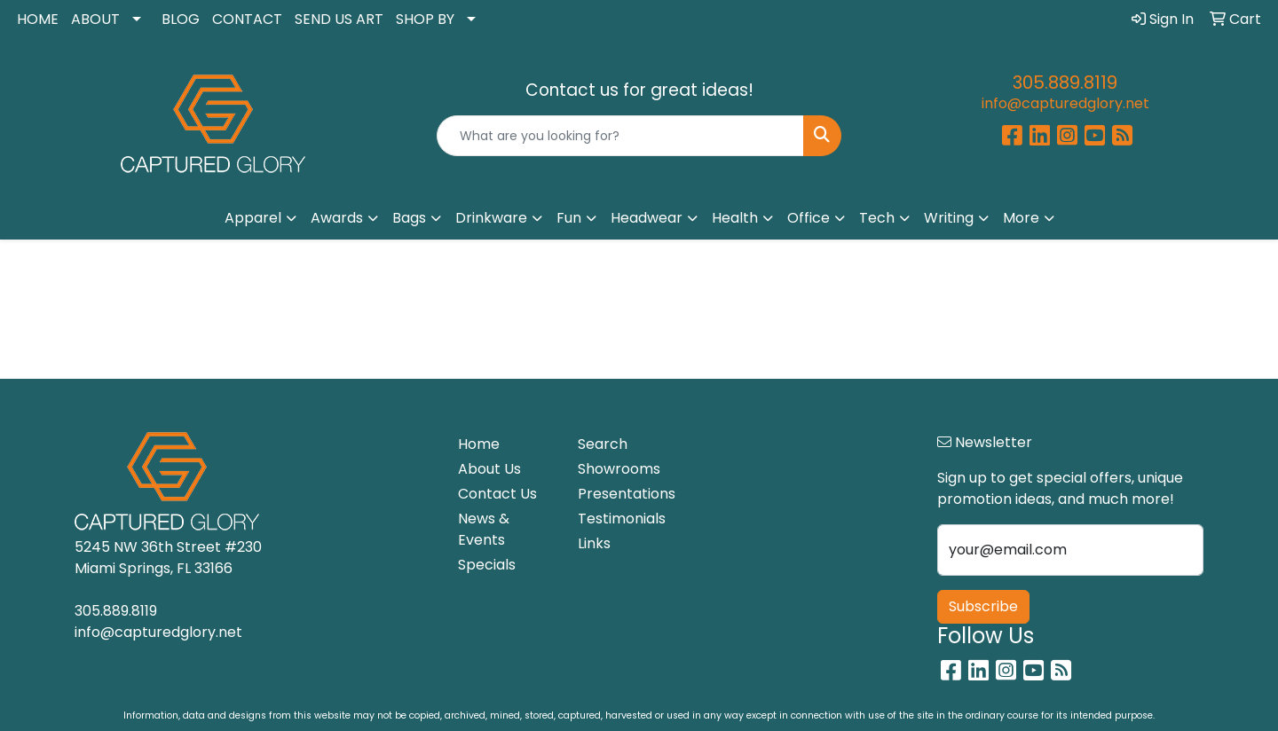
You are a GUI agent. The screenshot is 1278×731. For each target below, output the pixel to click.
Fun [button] (568, 218)
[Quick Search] (620, 135)
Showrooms (619, 469)
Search (602, 444)
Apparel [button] (253, 218)
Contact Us (497, 493)
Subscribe (983, 606)
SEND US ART (339, 19)
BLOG (181, 19)
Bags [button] (409, 218)
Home (479, 444)
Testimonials (622, 518)
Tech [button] (877, 218)
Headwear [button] (646, 218)
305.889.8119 (1065, 82)
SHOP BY (425, 19)
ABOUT (95, 19)
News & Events (483, 529)
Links (594, 543)
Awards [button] (337, 218)
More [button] (1021, 218)
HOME (38, 19)
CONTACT (247, 19)
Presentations (626, 493)
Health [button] (735, 218)
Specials (487, 564)
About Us (489, 469)
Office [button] (808, 218)
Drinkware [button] (491, 218)
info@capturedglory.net (1065, 103)
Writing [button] (949, 218)
